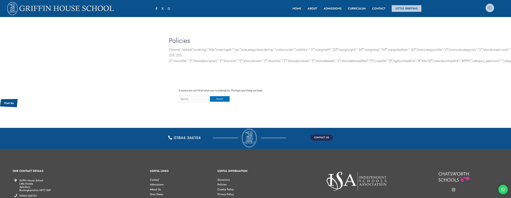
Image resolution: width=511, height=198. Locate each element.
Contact (378, 8)
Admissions (333, 8)
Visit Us (9, 103)
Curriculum (357, 8)
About (312, 8)
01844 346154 (28, 196)
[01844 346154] (15, 195)
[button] (321, 137)
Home (296, 8)
